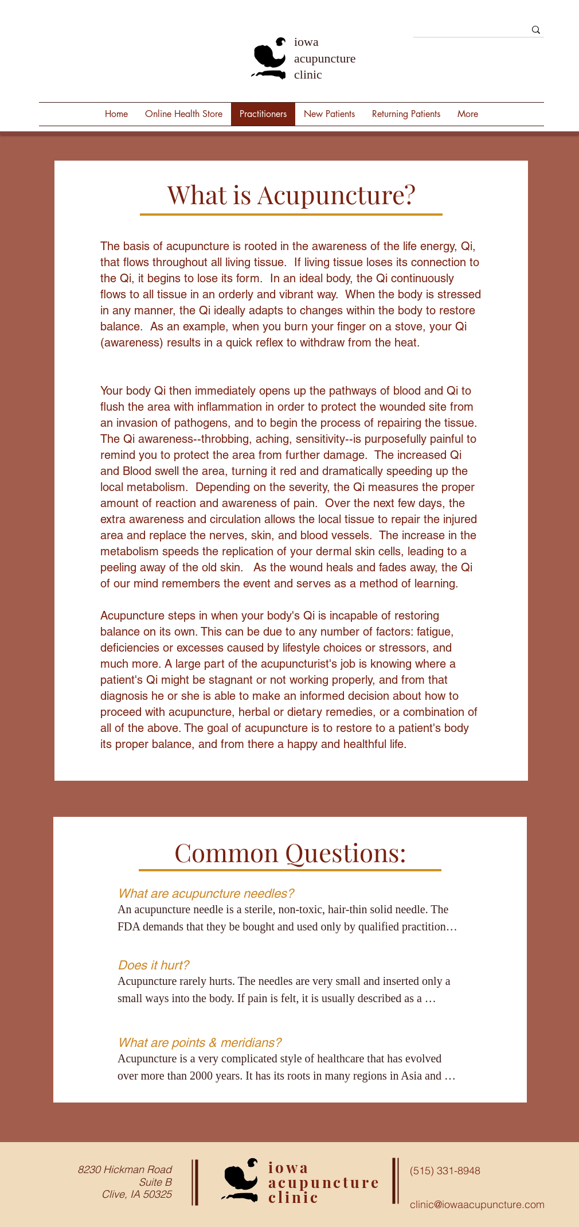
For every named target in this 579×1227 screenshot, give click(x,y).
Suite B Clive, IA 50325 (136, 1188)
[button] (468, 114)
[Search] (460, 32)
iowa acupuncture (324, 1174)
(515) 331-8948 (445, 1170)
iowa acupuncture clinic (325, 57)
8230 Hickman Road (124, 1169)
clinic (293, 1197)
